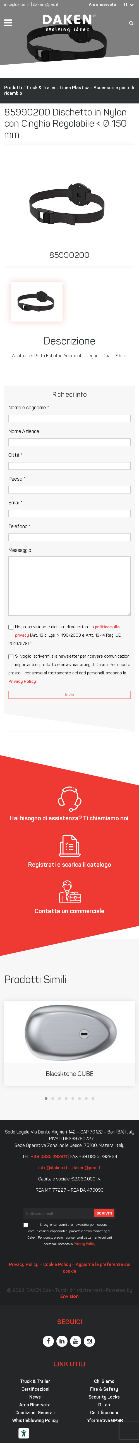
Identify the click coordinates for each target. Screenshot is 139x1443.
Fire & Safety (104, 1389)
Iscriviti (103, 1213)
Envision (69, 1296)
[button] (46, 1098)
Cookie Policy (57, 1265)
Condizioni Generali (35, 1413)
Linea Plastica (75, 88)
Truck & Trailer (41, 88)
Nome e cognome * (28, 408)
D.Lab (104, 1405)
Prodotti (13, 88)
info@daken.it (17, 5)
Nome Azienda (23, 431)
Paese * (16, 479)
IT (126, 5)
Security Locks (104, 1397)
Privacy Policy (22, 682)
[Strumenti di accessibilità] (23, 1433)
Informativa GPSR (104, 1421)
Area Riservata (35, 1405)
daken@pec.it (46, 5)
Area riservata (102, 5)
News (35, 1397)
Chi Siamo (104, 1382)
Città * (15, 455)
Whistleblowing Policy (35, 1421)
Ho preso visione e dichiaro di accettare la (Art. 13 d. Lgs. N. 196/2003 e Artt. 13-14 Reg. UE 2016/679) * (64, 635)
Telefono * (19, 527)
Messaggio (19, 550)
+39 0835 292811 (49, 1157)
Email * (15, 503)
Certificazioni (34, 1389)
